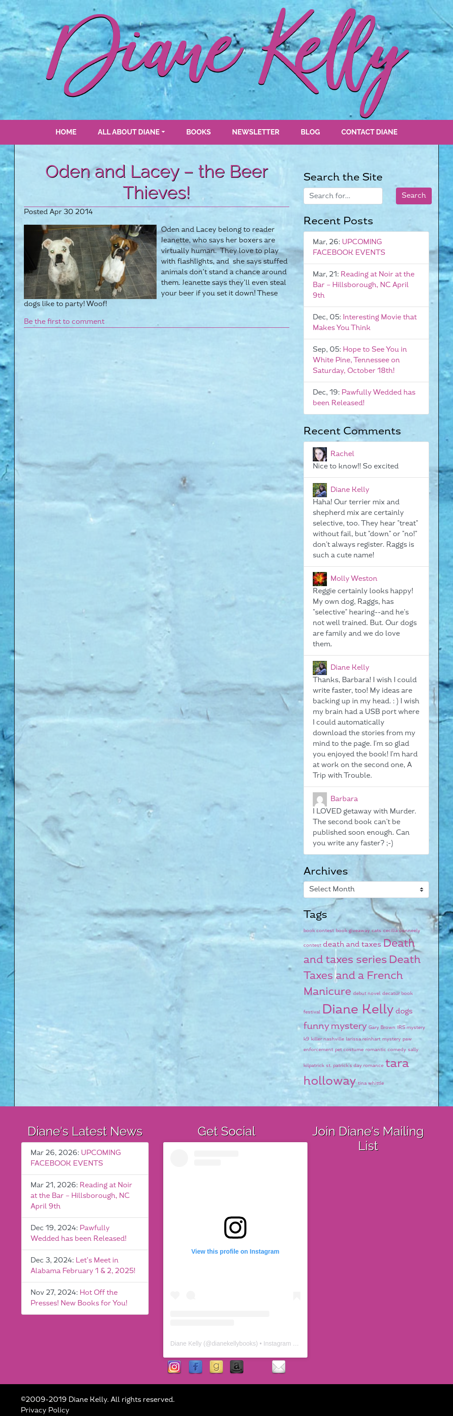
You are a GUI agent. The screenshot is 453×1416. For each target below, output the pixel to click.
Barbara (344, 799)
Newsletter (256, 132)
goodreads (216, 1367)
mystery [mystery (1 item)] (391, 1039)
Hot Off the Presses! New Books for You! (79, 1298)
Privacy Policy (45, 1410)
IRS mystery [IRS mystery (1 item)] (411, 1027)
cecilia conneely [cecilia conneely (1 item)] (401, 930)
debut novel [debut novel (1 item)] (366, 993)
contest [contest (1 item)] (312, 945)
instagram (174, 1367)
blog (310, 132)
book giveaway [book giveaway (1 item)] (353, 930)
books (198, 132)
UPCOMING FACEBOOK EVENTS (349, 247)
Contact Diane (369, 132)
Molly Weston (353, 578)
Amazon (237, 1367)
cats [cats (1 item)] (376, 930)
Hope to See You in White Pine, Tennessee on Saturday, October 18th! (360, 360)
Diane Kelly (349, 489)
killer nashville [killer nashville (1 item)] (327, 1039)
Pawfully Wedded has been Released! (364, 398)
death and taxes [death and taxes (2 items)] (352, 944)
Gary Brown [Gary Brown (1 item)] (382, 1027)
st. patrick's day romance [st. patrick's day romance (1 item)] (355, 1065)
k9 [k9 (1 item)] (306, 1039)
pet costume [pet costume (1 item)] (349, 1049)
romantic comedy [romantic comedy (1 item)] (385, 1049)
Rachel (342, 454)
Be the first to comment (64, 322)
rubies (257, 1367)
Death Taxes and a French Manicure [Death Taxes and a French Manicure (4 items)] (362, 976)
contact (278, 1367)
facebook (195, 1367)
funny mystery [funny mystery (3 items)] (335, 1026)
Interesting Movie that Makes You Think (365, 322)
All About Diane (129, 132)
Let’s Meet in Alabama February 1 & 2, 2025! (83, 1265)
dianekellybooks (234, 1343)
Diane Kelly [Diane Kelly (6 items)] (358, 1010)
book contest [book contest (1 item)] (318, 930)
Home (65, 132)
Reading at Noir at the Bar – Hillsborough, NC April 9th (364, 285)
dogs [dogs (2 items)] (404, 1011)
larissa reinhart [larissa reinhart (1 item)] (363, 1039)
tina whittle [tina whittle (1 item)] (371, 1083)
